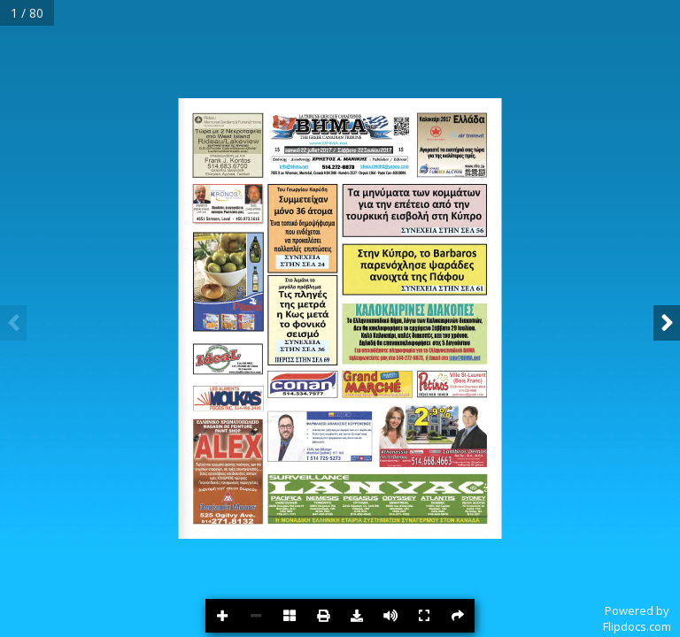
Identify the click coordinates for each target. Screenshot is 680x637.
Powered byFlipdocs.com (637, 618)
